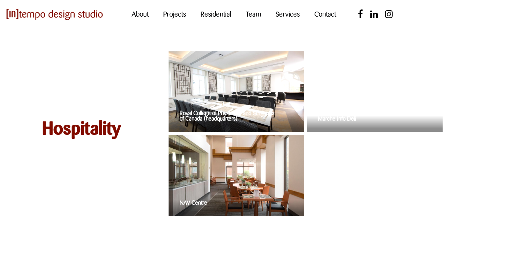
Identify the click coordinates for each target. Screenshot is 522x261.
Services (288, 14)
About (140, 14)
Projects (174, 14)
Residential (215, 14)
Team (253, 14)
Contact (325, 14)
